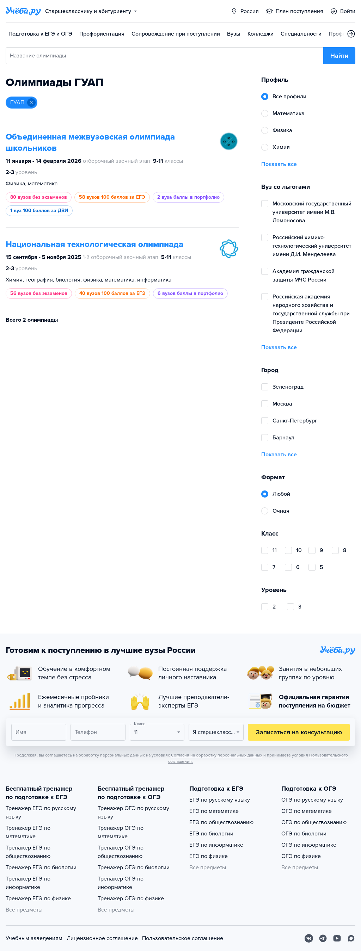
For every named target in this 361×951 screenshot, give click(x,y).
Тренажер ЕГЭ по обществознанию (28, 852)
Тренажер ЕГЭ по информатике (28, 883)
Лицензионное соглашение (102, 938)
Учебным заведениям (34, 938)
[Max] (351, 938)
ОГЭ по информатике (308, 844)
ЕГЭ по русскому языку (219, 799)
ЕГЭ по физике (208, 856)
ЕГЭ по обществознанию (221, 822)
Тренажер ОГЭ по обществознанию (120, 852)
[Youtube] (337, 938)
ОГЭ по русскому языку (312, 799)
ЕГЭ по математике (214, 811)
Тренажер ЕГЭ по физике (38, 898)
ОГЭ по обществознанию (314, 822)
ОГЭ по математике (306, 811)
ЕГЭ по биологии (211, 833)
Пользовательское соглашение (182, 938)
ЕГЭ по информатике (216, 844)
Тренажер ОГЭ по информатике (120, 883)
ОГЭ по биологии (303, 833)
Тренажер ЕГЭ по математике (28, 832)
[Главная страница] (23, 11)
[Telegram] (323, 938)
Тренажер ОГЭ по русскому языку (133, 812)
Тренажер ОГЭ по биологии (134, 867)
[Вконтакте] (309, 938)
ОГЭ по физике (301, 856)
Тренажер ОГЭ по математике (120, 832)
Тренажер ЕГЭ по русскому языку (41, 812)
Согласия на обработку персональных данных (216, 755)
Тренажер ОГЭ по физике (131, 898)
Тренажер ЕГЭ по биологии (41, 867)
